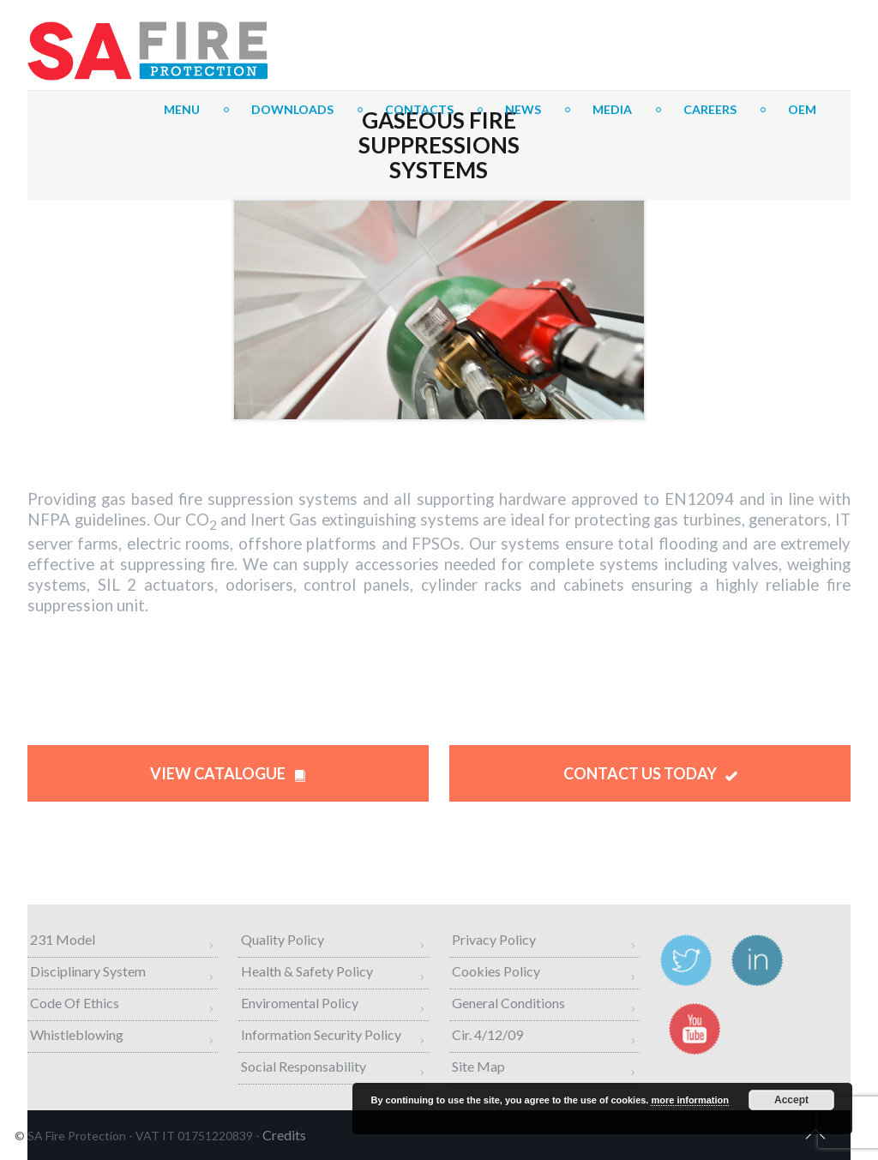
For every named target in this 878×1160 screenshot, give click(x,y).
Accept (791, 1100)
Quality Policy (282, 939)
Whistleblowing (76, 1034)
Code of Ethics (74, 1003)
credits (284, 1135)
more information (689, 1100)
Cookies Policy (496, 971)
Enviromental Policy (299, 1003)
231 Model (62, 939)
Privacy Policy (494, 939)
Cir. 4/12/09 (487, 1034)
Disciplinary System (88, 971)
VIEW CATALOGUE (228, 773)
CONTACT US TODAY (650, 773)
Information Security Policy (321, 1034)
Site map (478, 1066)
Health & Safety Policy (307, 971)
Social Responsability (303, 1066)
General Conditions (508, 1003)
